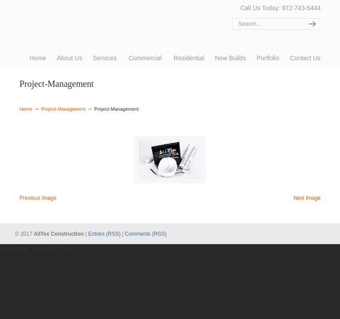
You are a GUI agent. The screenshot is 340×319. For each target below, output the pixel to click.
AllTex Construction (52, 19)
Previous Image (37, 198)
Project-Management (63, 109)
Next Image (307, 198)
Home (25, 109)
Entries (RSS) (104, 234)
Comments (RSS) (145, 234)
